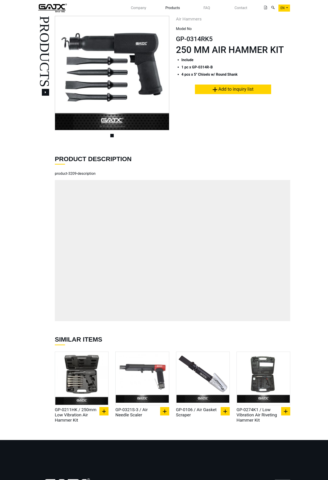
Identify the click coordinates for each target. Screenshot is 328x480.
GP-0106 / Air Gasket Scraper (196, 412)
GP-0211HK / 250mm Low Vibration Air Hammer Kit (75, 415)
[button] (63, 73)
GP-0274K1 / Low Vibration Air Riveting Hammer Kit (257, 415)
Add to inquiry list (233, 89)
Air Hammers (189, 19)
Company (138, 8)
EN (282, 8)
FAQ (207, 8)
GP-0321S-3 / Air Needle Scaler (131, 412)
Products (172, 8)
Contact (241, 8)
